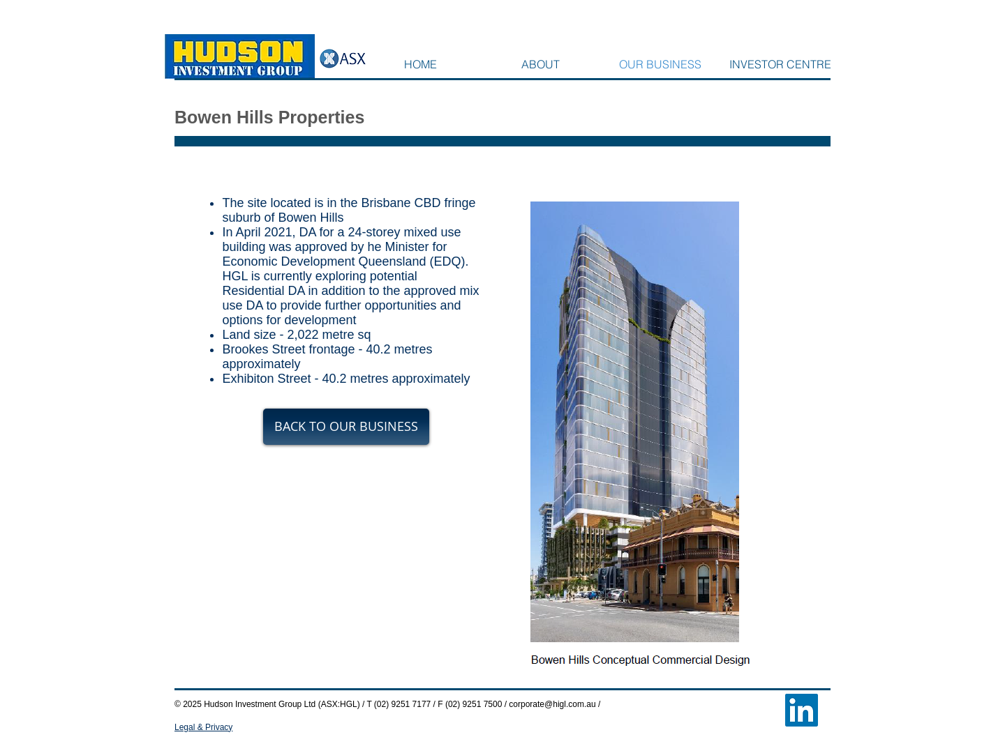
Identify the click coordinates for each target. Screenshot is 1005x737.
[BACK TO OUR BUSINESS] (346, 427)
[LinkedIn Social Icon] (801, 710)
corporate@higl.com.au (552, 704)
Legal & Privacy (203, 727)
